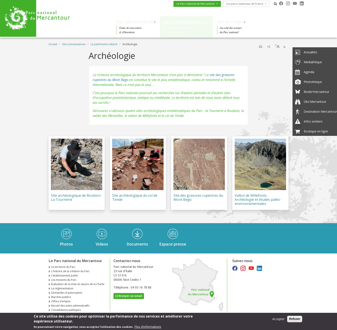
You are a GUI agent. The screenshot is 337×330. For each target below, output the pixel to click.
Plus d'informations (147, 327)
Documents (137, 244)
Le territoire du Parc (63, 267)
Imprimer (260, 46)
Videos (102, 244)
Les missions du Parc (64, 280)
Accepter (278, 320)
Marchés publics (61, 297)
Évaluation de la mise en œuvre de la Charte (77, 284)
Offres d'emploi (60, 301)
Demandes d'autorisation (66, 293)
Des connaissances (185, 22)
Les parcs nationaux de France (244, 4)
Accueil (53, 44)
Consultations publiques (66, 310)
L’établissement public (64, 275)
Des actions (230, 22)
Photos (66, 244)
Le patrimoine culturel (104, 44)
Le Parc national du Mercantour (196, 4)
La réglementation (62, 288)
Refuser (294, 320)
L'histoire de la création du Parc (70, 271)
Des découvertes (135, 22)
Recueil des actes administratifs (70, 305)
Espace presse (172, 244)
